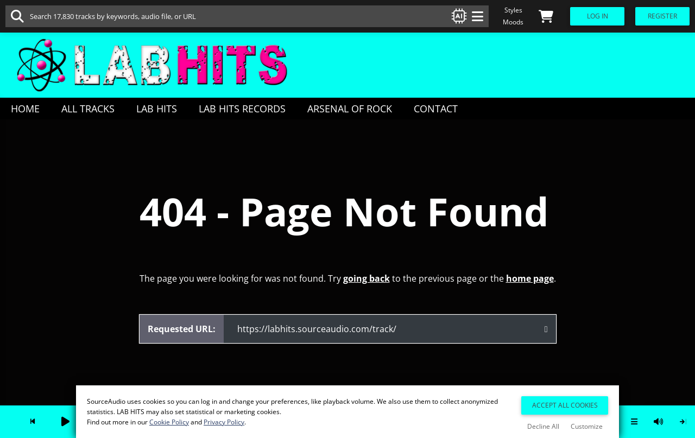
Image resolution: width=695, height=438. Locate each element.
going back (366, 278)
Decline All (543, 426)
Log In (597, 16)
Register (662, 16)
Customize (587, 426)
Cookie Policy (169, 422)
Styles (513, 10)
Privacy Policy (224, 422)
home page (530, 278)
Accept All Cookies (565, 405)
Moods (513, 22)
